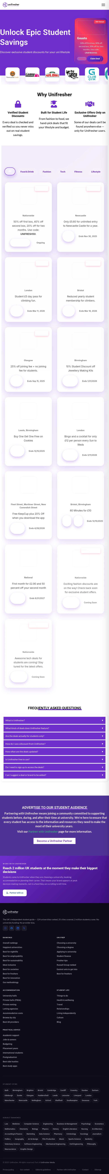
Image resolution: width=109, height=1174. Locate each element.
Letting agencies (10, 1009)
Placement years (10, 1048)
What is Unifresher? (54, 720)
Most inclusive (9, 965)
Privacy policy (8, 1170)
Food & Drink (27, 171)
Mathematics (10, 1129)
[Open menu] (103, 5)
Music (61, 1139)
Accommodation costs (13, 1013)
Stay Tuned (71, 602)
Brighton (30, 1090)
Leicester (66, 1095)
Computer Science (31, 1124)
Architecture (97, 1129)
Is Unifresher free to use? (54, 759)
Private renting (9, 1004)
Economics (99, 1124)
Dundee (85, 1090)
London (88, 1095)
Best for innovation (11, 978)
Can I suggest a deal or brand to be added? (54, 775)
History (56, 1129)
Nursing (84, 1129)
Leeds (55, 1095)
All (9, 171)
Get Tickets (70, 236)
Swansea (85, 1100)
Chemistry (24, 1129)
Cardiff (63, 1090)
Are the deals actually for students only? (54, 736)
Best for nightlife (10, 952)
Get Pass (17, 311)
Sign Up (17, 381)
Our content (25, 1170)
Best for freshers (10, 974)
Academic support (11, 1035)
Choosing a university (66, 943)
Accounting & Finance (13, 1134)
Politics (8, 1139)
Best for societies (11, 969)
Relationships (63, 1009)
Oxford (48, 1100)
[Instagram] (5, 928)
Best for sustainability (13, 960)
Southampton (72, 1100)
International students (13, 1053)
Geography (19, 1139)
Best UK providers (11, 1022)
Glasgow (30, 1095)
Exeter (19, 1095)
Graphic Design (26, 1149)
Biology (35, 1129)
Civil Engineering (76, 1144)
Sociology (84, 1134)
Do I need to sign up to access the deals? (54, 767)
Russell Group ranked (66, 965)
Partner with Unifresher (43, 831)
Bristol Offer (69, 521)
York (95, 1100)
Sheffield (58, 1100)
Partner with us (14, 893)
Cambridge (51, 1090)
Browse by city (9, 1017)
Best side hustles (10, 1061)
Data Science (44, 1134)
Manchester (9, 1100)
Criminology (71, 1134)
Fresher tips (62, 960)
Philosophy (91, 1144)
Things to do (62, 996)
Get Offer (70, 381)
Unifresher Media (48, 1162)
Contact (85, 1170)
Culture (60, 1017)
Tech (62, 171)
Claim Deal (95, 59)
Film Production (48, 1139)
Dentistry (88, 1139)
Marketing (31, 1134)
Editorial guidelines (43, 1170)
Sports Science (74, 1139)
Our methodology (10, 982)
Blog (59, 1022)
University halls (10, 996)
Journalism (96, 1134)
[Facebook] (11, 928)
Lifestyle (95, 171)
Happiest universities (12, 947)
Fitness (78, 171)
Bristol (40, 1090)
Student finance (64, 956)
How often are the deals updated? (54, 751)
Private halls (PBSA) (12, 1000)
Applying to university (66, 952)
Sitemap (98, 1170)
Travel (60, 1004)
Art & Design (33, 1139)
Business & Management (67, 1124)
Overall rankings (10, 943)
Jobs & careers (9, 1039)
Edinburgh (9, 1095)
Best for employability (13, 956)
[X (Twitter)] (24, 928)
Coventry (73, 1090)
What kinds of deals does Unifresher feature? (54, 728)
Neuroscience (10, 1149)
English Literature (70, 1129)
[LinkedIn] (17, 928)
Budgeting (7, 1044)
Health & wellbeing (65, 1000)
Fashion (47, 171)
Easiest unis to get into (67, 969)
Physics (45, 1129)
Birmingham (17, 1090)
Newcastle (23, 1100)
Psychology (86, 1124)
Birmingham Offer (80, 521)
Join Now (69, 311)
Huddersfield (43, 1095)
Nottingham (36, 1100)
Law (6, 1124)
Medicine (16, 1124)
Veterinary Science (12, 1144)
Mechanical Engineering (55, 1144)
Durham (95, 1090)
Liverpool (77, 1095)
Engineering (48, 1124)
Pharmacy (58, 1134)
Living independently (66, 1013)
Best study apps (10, 1066)
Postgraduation (10, 1057)
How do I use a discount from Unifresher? (54, 743)
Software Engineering (33, 1144)
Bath (6, 1090)
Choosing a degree (65, 947)
